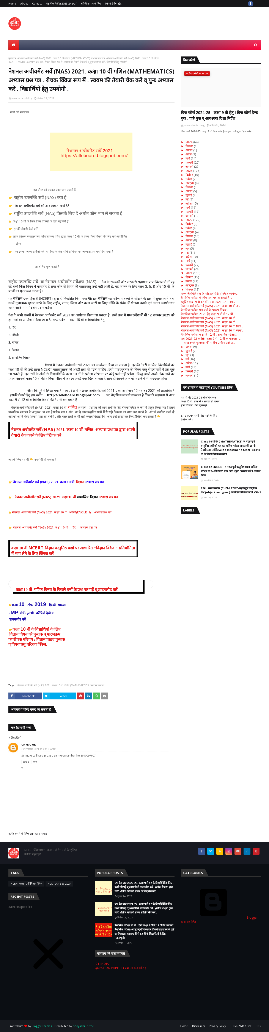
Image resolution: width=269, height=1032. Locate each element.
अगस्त (189, 150)
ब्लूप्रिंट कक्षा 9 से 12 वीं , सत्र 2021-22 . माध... (208, 302)
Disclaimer (198, 1026)
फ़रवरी (189, 162)
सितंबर (189, 146)
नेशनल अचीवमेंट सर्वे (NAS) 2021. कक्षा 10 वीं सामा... (212, 330)
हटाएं (35, 761)
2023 (189, 171)
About (24, 3)
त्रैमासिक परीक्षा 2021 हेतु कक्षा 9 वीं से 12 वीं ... (208, 314)
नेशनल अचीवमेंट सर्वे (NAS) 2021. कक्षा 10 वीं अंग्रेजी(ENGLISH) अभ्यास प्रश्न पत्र (62, 512)
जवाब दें (26, 761)
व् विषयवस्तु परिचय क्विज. (27, 644)
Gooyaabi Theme (83, 1026)
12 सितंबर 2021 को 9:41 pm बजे (39, 749)
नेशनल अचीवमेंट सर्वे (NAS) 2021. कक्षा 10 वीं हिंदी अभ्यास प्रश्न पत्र (54, 527)
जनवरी (189, 166)
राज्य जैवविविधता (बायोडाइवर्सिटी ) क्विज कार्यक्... (209, 293)
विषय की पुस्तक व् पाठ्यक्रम (39, 634)
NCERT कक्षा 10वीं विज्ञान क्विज (26, 883)
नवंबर (189, 179)
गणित (72, 407)
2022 (189, 220)
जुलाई (189, 195)
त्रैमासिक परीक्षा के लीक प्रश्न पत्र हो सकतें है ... (206, 298)
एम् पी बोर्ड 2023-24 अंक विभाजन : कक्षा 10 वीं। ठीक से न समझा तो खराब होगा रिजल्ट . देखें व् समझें (200, 401)
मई (187, 199)
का (11, 639)
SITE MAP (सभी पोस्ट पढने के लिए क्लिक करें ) (199, 417)
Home (12, 3)
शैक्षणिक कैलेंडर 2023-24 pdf (61, 3)
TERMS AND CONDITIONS (245, 1026)
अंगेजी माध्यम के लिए (91, 3)
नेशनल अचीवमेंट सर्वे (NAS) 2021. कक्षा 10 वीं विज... (212, 326)
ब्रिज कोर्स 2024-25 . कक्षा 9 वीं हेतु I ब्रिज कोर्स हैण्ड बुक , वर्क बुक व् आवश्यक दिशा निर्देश (219, 115)
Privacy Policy (217, 1026)
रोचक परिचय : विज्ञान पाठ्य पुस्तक (39, 639)
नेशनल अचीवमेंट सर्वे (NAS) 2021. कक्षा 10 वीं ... (209, 318)
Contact (37, 3)
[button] (80, 586)
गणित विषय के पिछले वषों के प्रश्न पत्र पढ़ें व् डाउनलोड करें (75, 589)
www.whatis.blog (21, 98)
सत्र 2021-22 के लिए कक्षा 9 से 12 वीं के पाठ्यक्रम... (211, 338)
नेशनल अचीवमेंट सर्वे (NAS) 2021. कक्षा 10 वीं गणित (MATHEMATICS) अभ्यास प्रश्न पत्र (61, 58)
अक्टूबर (190, 183)
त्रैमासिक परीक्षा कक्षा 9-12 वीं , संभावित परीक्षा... (209, 334)
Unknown (28, 744)
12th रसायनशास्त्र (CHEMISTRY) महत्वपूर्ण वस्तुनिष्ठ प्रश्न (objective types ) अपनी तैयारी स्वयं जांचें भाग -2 (231, 490)
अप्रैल (189, 154)
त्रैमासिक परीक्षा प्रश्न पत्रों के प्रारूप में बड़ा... (204, 310)
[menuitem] (13, 45)
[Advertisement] (86, 1004)
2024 (189, 142)
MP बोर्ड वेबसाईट (113, 3)
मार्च (188, 158)
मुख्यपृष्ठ (12, 58)
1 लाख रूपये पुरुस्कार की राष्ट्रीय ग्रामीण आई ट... (208, 343)
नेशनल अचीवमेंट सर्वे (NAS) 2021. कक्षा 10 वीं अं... (211, 306)
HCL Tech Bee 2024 (59, 883)
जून (187, 248)
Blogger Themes (42, 1026)
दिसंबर (189, 175)
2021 (189, 273)
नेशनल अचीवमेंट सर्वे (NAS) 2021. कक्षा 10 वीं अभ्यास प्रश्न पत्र (67, 497)
